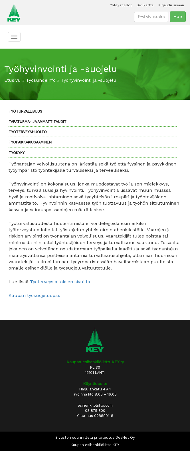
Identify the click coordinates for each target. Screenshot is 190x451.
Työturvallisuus (25, 111)
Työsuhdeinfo (41, 80)
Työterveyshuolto (28, 132)
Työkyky (17, 153)
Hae (177, 16)
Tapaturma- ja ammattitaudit (37, 121)
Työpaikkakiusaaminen (30, 142)
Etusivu (12, 80)
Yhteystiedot (121, 5)
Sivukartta (145, 5)
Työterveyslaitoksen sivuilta (60, 281)
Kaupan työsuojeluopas (34, 295)
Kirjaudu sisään (171, 5)
